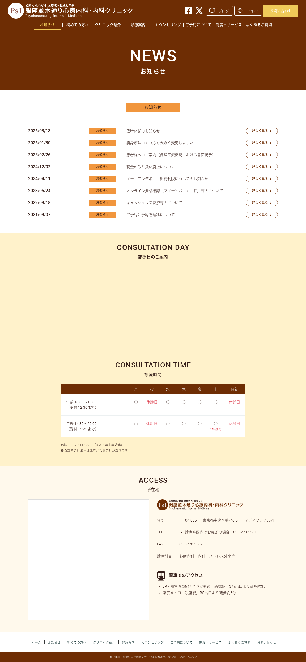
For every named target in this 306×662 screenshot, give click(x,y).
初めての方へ (77, 25)
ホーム (36, 642)
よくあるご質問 (259, 25)
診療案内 (138, 25)
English (252, 11)
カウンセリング (168, 25)
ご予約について (198, 25)
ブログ (223, 11)
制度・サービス (229, 25)
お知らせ (47, 25)
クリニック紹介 (108, 25)
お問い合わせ (281, 11)
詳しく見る (260, 131)
